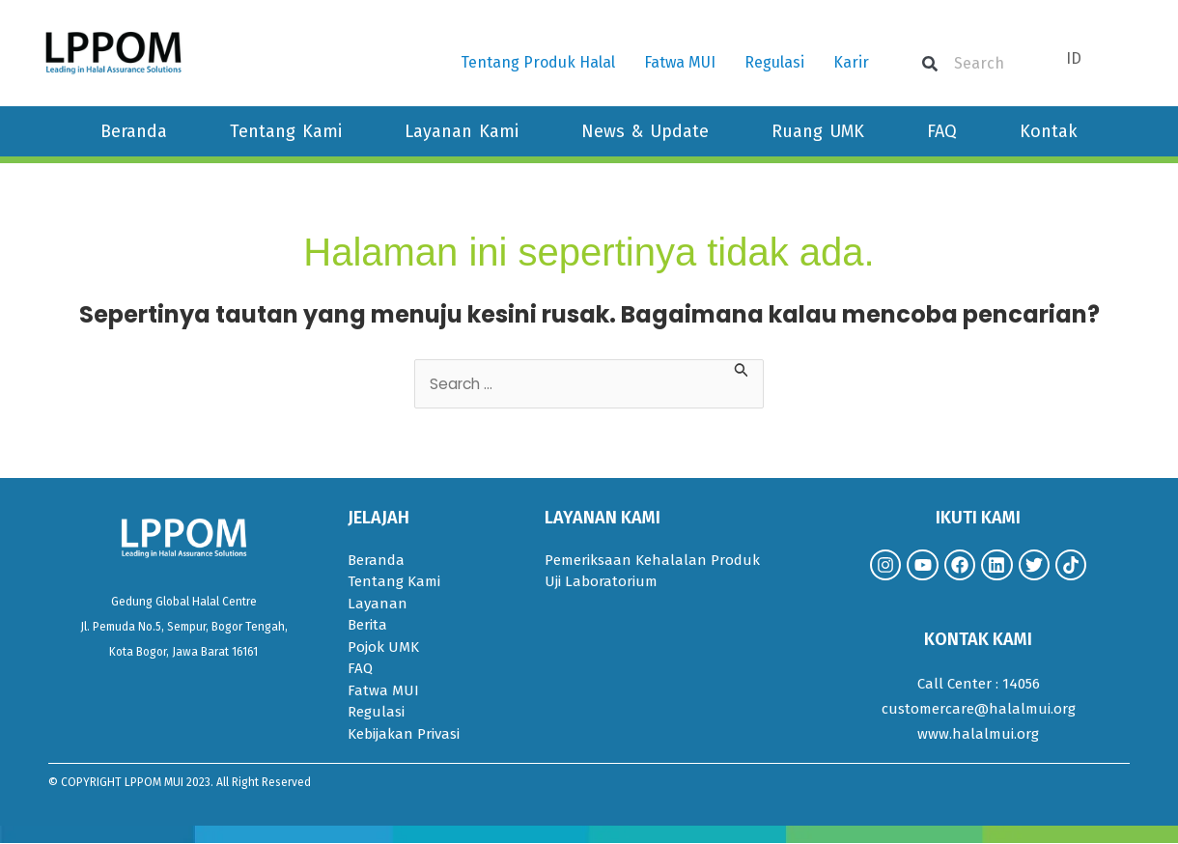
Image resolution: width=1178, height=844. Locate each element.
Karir (851, 62)
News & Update (645, 131)
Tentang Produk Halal (538, 62)
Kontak (1049, 131)
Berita (367, 625)
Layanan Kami (462, 131)
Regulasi (774, 62)
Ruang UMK (817, 131)
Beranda (133, 131)
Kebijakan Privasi (404, 735)
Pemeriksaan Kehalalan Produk (652, 561)
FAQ (942, 131)
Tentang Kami (286, 131)
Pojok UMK (383, 648)
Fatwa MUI (679, 62)
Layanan (377, 604)
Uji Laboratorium (601, 582)
